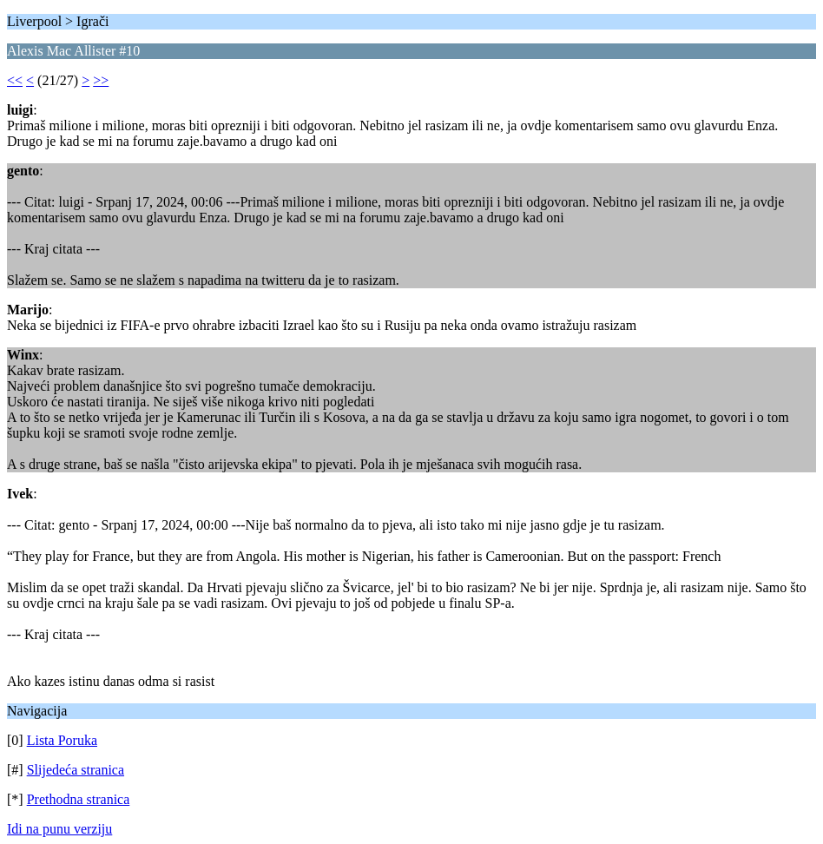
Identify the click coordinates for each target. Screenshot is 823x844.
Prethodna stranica (78, 799)
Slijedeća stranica (75, 769)
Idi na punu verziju (59, 828)
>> (101, 80)
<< (15, 80)
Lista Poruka (62, 740)
